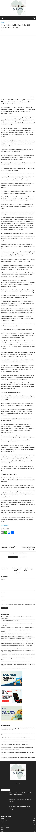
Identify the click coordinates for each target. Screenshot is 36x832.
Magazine (26, 826)
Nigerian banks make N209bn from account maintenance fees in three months (29, 557)
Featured (31, 826)
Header (2, 817)
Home (2, 21)
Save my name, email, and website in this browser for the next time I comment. (18, 592)
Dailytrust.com (5, 513)
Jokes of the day (4, 813)
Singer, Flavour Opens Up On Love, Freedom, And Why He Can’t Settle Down (17, 631)
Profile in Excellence (5, 815)
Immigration (9, 826)
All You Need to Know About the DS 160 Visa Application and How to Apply (16, 611)
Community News (20, 826)
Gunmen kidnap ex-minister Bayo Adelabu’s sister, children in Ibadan (15, 650)
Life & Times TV (23, 828)
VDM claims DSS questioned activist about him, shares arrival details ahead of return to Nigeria (17, 605)
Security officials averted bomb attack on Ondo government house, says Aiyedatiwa (17, 557)
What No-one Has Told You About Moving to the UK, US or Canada (15, 656)
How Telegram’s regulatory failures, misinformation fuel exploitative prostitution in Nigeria (17, 647)
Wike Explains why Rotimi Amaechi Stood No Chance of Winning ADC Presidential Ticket (18, 643)
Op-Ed (2, 819)
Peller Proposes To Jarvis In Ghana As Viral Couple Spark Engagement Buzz (17, 629)
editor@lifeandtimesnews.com (8, 29)
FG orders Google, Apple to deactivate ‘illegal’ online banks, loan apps (28, 535)
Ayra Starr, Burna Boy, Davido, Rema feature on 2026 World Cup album (16, 622)
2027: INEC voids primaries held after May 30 (6, 556)
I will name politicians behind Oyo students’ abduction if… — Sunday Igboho (16, 633)
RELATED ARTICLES (12, 545)
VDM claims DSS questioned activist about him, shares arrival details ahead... (20, 781)
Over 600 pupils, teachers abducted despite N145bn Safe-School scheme (16, 636)
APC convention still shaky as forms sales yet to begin (9, 534)
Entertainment (4, 808)
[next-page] (19, 561)
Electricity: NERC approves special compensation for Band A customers (16, 626)
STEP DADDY (4, 613)
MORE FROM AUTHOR (23, 545)
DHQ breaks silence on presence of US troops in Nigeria (16, 729)
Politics (2, 811)
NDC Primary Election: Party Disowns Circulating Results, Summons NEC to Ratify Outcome (18, 653)
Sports (11, 828)
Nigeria (5, 21)
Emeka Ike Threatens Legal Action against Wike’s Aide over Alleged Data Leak (17, 615)
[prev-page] (17, 561)
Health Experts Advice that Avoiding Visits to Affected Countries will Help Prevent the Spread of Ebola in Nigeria (17, 639)
